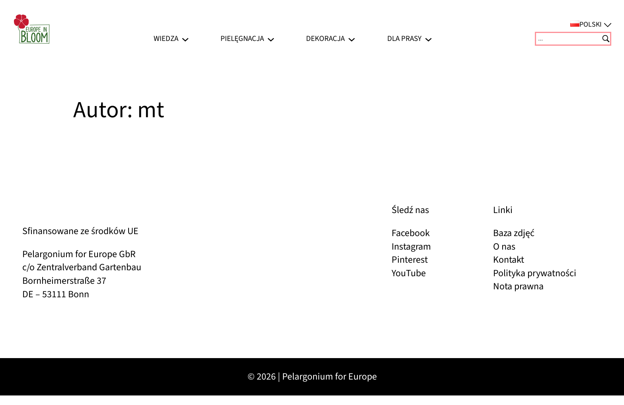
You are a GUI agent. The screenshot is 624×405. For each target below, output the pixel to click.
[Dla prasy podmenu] (428, 39)
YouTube (409, 273)
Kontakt (508, 260)
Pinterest (410, 260)
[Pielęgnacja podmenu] (271, 39)
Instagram (411, 247)
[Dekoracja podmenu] (351, 39)
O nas (504, 247)
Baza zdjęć (513, 233)
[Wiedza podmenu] (185, 39)
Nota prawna (518, 286)
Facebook (411, 233)
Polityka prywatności (534, 273)
